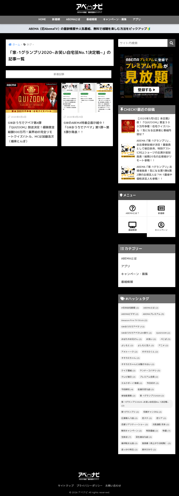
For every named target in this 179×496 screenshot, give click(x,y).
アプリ (137, 19)
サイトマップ (66, 485)
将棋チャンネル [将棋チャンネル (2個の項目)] (152, 411)
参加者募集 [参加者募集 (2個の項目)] (128, 395)
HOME (42, 19)
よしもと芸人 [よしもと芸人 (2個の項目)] (146, 345)
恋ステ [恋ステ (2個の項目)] (147, 418)
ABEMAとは (73, 19)
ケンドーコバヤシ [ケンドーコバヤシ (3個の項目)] (150, 370)
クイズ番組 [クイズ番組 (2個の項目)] (128, 370)
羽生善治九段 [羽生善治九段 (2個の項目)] (144, 436)
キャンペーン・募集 (115, 19)
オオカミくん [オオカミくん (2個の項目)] (150, 351)
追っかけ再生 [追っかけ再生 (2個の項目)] (129, 449)
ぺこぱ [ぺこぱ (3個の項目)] (165, 339)
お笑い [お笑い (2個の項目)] (151, 339)
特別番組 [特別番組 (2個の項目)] (152, 430)
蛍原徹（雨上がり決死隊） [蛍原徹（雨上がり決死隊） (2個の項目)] (156, 443)
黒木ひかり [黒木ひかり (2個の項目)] (149, 449)
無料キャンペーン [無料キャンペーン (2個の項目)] (131, 430)
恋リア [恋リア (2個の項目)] (161, 418)
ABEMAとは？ (132, 210)
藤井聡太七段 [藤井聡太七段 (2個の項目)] (129, 443)
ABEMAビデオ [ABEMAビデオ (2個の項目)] (129, 314)
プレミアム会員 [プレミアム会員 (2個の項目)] (149, 376)
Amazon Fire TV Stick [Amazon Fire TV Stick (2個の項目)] (134, 320)
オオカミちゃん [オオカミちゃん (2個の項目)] (130, 357)
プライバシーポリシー (89, 485)
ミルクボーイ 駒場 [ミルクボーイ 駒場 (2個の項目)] (131, 383)
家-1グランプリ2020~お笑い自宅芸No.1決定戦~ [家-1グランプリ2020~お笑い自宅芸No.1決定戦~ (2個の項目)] (145, 403)
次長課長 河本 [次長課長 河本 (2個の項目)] (160, 424)
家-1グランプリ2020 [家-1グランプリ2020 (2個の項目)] (152, 395)
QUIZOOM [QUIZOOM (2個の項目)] (163, 332)
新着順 (56, 19)
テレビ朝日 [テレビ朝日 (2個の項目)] (128, 376)
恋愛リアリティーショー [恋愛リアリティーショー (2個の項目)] (134, 424)
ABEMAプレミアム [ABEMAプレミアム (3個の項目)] (153, 314)
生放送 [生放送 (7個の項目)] (126, 436)
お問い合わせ (113, 485)
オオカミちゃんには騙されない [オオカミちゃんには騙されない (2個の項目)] (137, 364)
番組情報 (91, 19)
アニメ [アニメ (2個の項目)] (163, 345)
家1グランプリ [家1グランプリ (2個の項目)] (130, 411)
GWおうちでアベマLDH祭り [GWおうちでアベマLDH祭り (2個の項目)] (136, 332)
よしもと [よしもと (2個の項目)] (127, 345)
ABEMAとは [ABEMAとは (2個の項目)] (150, 307)
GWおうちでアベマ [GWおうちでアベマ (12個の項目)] (132, 326)
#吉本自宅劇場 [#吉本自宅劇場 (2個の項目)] (130, 307)
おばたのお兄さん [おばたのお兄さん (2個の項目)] (131, 339)
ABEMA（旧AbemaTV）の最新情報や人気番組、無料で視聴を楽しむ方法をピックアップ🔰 (90, 29)
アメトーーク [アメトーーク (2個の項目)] (129, 351)
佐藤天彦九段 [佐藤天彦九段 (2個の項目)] (146, 389)
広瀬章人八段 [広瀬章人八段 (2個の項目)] (129, 418)
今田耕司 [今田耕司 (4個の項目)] (127, 389)
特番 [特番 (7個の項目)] (166, 430)
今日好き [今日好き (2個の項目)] (153, 383)
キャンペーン (161, 226)
